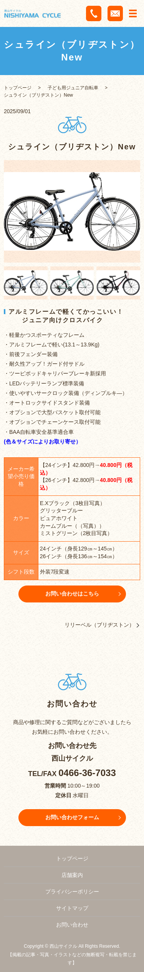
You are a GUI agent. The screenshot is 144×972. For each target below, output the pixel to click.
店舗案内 (72, 875)
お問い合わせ (72, 925)
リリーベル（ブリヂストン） (99, 625)
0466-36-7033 (87, 773)
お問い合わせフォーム (72, 817)
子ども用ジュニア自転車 (73, 87)
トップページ (17, 87)
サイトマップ (72, 908)
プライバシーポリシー (72, 891)
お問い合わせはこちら (72, 594)
